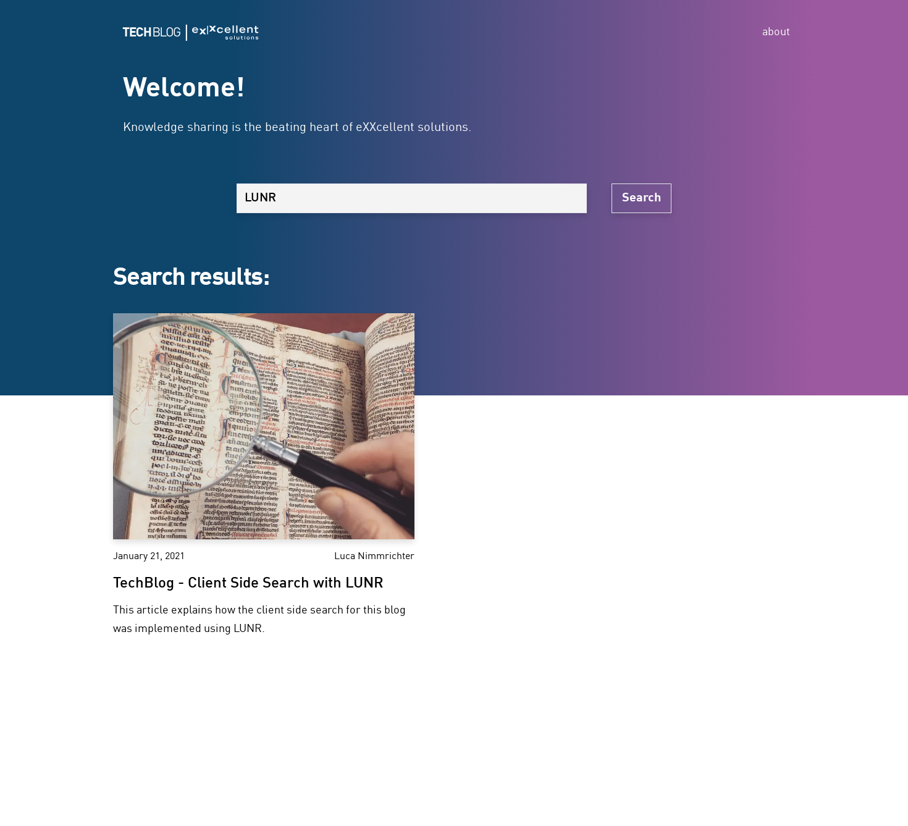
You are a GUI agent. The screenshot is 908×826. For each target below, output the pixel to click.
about (776, 32)
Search (641, 198)
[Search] (412, 198)
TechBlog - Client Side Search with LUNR (248, 583)
